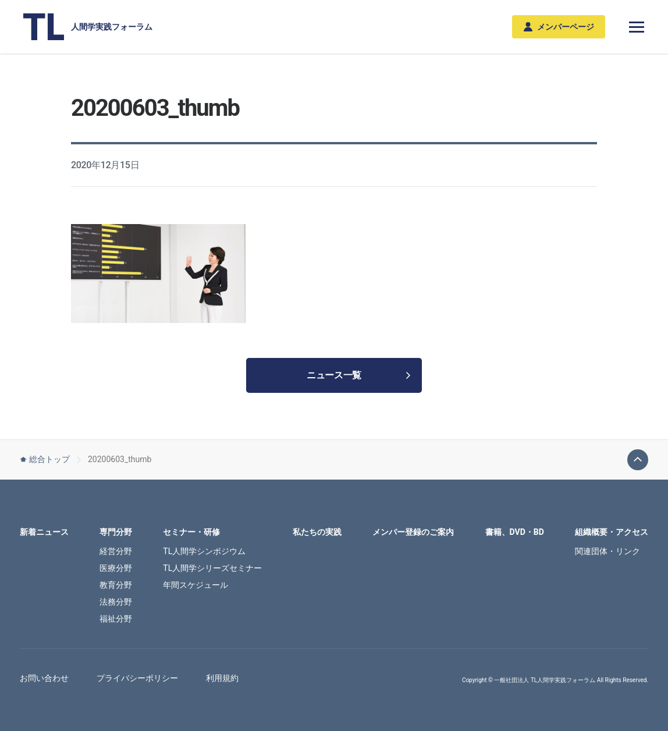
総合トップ (45, 459)
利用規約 (222, 678)
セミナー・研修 (191, 532)
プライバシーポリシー (137, 678)
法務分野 (116, 601)
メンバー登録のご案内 (413, 532)
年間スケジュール (195, 585)
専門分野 (116, 532)
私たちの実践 (317, 532)
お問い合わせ (44, 678)
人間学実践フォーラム (87, 26)
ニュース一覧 (358, 375)
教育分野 (116, 585)
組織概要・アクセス (611, 532)
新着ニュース (44, 532)
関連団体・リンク (607, 551)
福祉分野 (116, 618)
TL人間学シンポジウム (204, 551)
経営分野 (116, 551)
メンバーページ (559, 27)
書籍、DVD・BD (514, 532)
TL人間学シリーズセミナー (212, 568)
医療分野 (116, 568)
